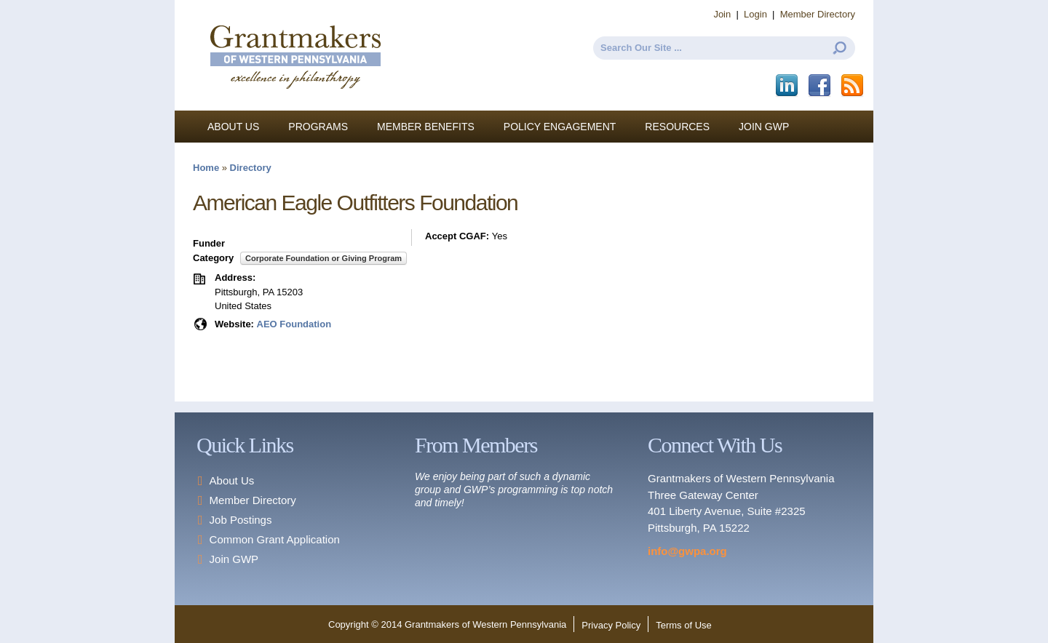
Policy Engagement (560, 126)
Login (755, 14)
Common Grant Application (275, 539)
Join (722, 14)
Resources (677, 126)
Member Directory (817, 14)
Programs (318, 126)
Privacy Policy (610, 625)
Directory (250, 167)
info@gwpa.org (687, 551)
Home (206, 167)
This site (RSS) (853, 85)
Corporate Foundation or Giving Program (323, 258)
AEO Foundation (294, 324)
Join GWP (764, 126)
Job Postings (241, 520)
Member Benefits (426, 126)
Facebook (820, 85)
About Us (233, 126)
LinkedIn (788, 85)
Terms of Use (684, 625)
